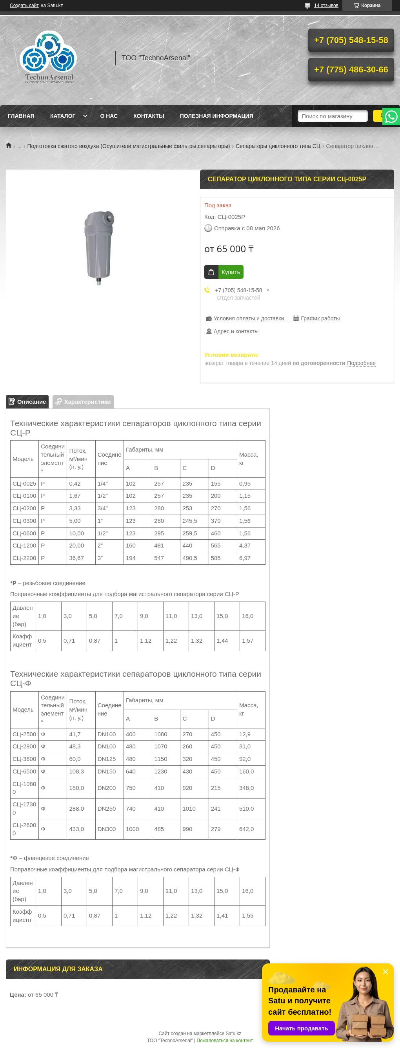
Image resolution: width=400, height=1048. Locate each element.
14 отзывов (326, 5)
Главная (21, 116)
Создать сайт (24, 5)
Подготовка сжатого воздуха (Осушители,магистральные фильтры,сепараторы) (128, 146)
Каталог (63, 116)
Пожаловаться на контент (225, 1040)
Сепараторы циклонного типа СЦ (278, 146)
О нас (109, 116)
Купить (231, 272)
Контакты (148, 116)
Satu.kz (233, 1033)
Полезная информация (216, 116)
